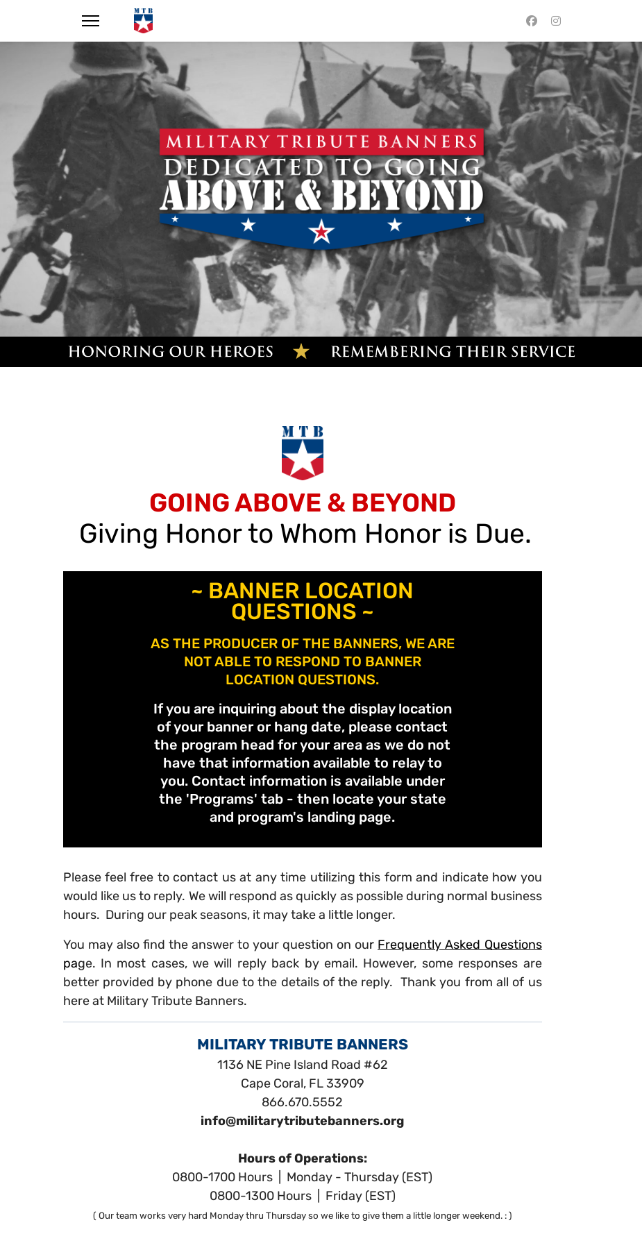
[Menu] (90, 21)
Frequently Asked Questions (459, 944)
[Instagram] (556, 20)
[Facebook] (531, 20)
